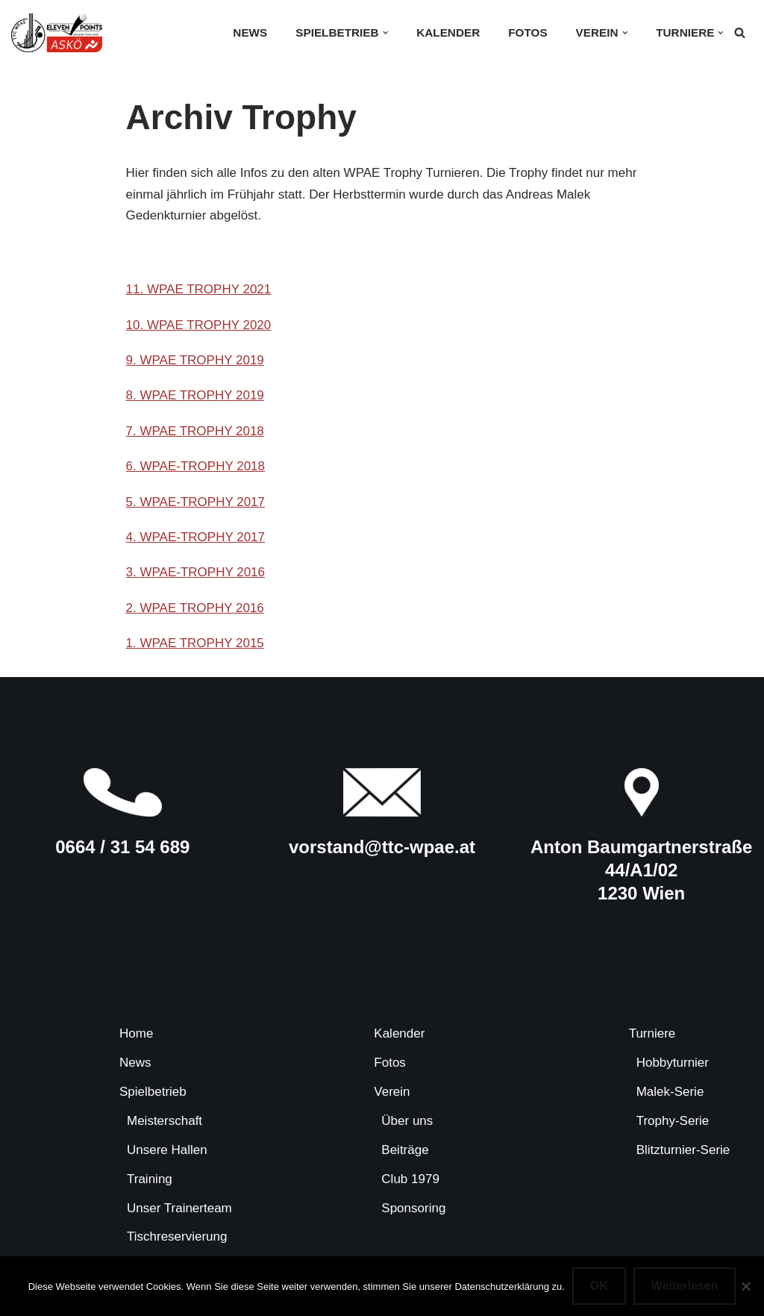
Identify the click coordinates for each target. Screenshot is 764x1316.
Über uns (407, 1121)
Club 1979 (410, 1179)
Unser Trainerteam (179, 1208)
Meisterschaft (164, 1121)
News (250, 32)
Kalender (448, 32)
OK (599, 1285)
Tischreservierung (177, 1236)
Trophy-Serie (673, 1121)
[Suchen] (739, 32)
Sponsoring (413, 1208)
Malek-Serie (670, 1092)
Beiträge (404, 1150)
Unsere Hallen (167, 1150)
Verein (392, 1092)
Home (136, 1033)
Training (149, 1179)
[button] (386, 33)
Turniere (652, 1033)
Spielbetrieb (153, 1092)
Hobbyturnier (672, 1062)
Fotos (527, 32)
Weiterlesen (684, 1285)
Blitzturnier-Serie (683, 1150)
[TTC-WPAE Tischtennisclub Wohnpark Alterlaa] (56, 32)
